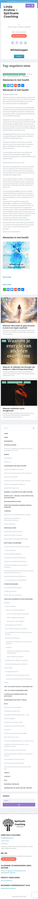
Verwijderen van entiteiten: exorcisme (16, 660)
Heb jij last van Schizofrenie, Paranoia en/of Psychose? (19, 642)
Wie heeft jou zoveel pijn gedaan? (14, 763)
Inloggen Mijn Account (12, 501)
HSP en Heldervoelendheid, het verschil (16, 539)
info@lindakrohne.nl (7, 838)
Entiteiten (22, 74)
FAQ (5, 780)
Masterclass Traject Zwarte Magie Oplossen (17, 480)
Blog (4, 299)
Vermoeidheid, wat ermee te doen (14, 759)
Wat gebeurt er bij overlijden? (15, 621)
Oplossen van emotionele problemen (15, 561)
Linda (6, 437)
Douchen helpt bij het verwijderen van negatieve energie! (18, 755)
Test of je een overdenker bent (16, 690)
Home (6, 433)
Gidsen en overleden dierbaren (15, 610)
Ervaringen (8, 441)
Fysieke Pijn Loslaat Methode (13, 595)
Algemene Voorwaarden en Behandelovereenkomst (12, 519)
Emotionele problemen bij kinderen (15, 576)
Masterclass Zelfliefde (10, 477)
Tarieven (7, 511)
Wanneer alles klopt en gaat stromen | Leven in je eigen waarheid (19, 327)
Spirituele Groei (10, 528)
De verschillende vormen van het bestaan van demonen (18, 633)
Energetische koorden (11, 671)
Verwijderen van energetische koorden (17, 675)
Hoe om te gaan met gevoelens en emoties (17, 546)
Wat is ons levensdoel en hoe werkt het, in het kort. (17, 768)
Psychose (9, 647)
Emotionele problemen (12, 543)
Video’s (6, 772)
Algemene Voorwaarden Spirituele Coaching (17, 514)
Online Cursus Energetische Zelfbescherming (17, 473)
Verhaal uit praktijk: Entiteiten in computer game (18, 741)
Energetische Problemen (10, 74)
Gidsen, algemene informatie (16, 617)
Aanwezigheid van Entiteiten (13, 625)
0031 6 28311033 (19, 36)
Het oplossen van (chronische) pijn (14, 726)
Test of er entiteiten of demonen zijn (18, 686)
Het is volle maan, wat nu (11, 737)
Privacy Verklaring (9, 524)
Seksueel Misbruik (9, 718)
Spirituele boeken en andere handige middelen (18, 506)
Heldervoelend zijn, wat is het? (13, 531)
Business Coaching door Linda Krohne (18, 492)
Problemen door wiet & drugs (15, 700)
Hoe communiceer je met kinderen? (16, 580)
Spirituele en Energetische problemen (18, 599)
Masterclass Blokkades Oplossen (14, 469)
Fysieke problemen (11, 584)
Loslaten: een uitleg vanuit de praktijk (15, 733)
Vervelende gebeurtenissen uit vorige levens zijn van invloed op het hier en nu (18, 571)
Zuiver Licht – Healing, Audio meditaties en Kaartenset (18, 496)
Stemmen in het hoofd (16, 80)
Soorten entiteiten (10, 606)
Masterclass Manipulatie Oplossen (14, 484)
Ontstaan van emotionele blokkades (15, 558)
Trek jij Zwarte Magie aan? (12, 711)
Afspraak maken (10, 445)
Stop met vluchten (10, 550)
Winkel (6, 454)
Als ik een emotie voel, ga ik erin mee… (15, 750)
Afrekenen (7, 462)
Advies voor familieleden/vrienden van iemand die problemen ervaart (18, 449)
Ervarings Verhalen (11, 784)
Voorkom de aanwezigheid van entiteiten (15, 695)
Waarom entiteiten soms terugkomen (13, 410)
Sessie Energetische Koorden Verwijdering (19, 679)
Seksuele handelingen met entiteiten (16, 664)
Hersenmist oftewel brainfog (13, 587)
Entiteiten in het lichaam (12, 638)
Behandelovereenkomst (8, 888)
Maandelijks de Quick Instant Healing (18, 788)
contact (31, 222)
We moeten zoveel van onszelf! (13, 722)
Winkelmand (8, 458)
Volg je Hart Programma (11, 488)
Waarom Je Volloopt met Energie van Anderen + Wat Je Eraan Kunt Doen (19, 368)
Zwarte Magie (8, 668)
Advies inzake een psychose (15, 656)
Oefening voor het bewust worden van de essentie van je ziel (16, 745)
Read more (7, 277)
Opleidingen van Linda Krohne (15, 466)
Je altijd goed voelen (10, 591)
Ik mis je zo (7, 729)
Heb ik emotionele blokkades (13, 554)
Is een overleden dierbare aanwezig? (18, 614)
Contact (7, 776)
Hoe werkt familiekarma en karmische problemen (15, 566)
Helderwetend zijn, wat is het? (13, 535)
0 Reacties (25, 76)
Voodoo (6, 682)
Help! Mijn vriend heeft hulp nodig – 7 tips (16, 715)
